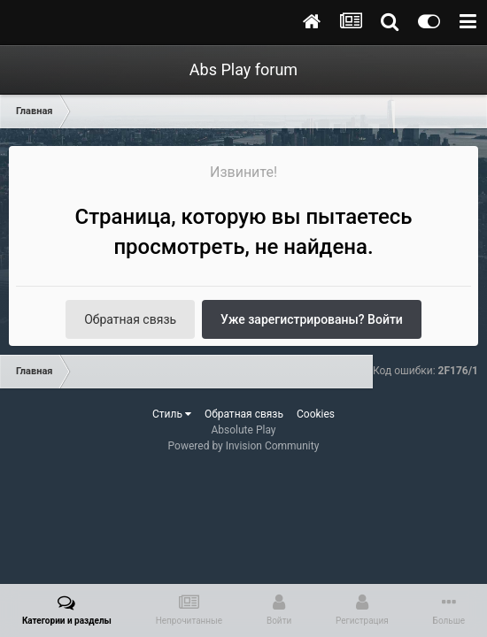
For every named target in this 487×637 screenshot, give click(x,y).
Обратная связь (130, 319)
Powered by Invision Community (244, 446)
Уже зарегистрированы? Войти (311, 319)
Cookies (316, 414)
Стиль (171, 414)
